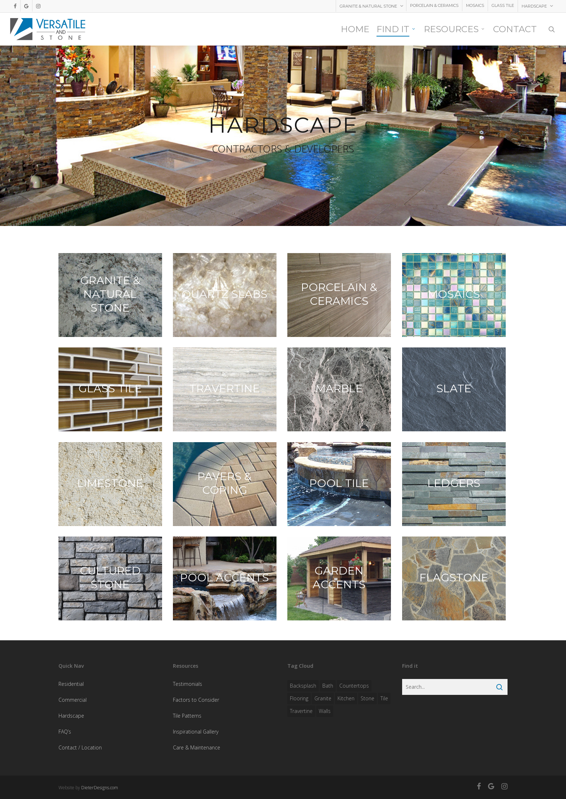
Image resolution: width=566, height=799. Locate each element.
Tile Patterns (187, 715)
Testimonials (187, 683)
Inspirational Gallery (195, 731)
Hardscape (71, 715)
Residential (71, 683)
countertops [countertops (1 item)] (354, 685)
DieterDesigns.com (99, 788)
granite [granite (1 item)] (322, 698)
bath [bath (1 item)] (327, 685)
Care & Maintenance (196, 747)
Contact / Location (80, 747)
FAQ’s (64, 731)
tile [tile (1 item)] (384, 698)
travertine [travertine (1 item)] (301, 711)
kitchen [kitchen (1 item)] (346, 698)
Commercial (72, 699)
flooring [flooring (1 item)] (299, 698)
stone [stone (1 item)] (367, 698)
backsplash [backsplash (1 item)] (303, 685)
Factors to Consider (196, 699)
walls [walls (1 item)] (325, 711)
